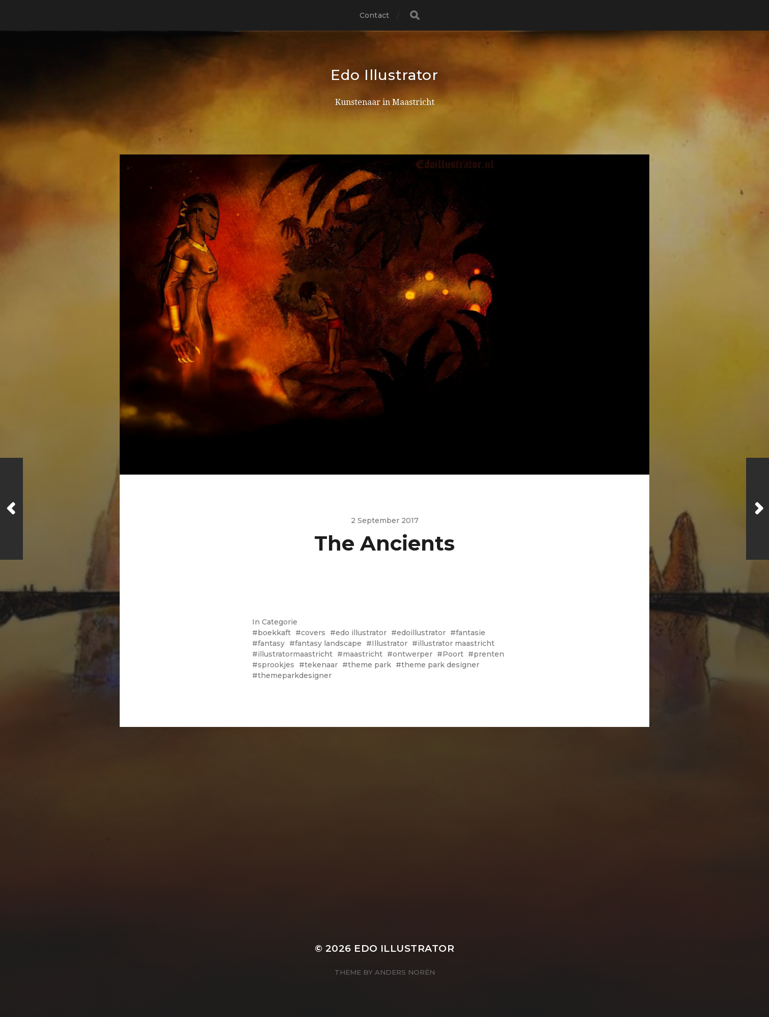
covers (313, 632)
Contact (374, 15)
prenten (489, 654)
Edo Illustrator (384, 75)
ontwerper (412, 654)
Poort (453, 654)
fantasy (271, 643)
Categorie (279, 622)
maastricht (362, 654)
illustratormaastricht (295, 654)
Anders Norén (405, 972)
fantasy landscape (328, 643)
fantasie (470, 632)
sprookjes (276, 664)
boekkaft (274, 632)
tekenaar (321, 664)
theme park (369, 664)
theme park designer (440, 664)
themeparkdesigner (295, 675)
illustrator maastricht (456, 643)
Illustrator (389, 643)
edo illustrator (361, 632)
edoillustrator (421, 632)
